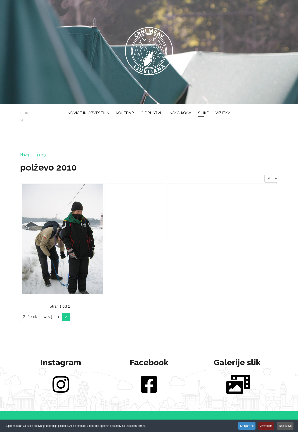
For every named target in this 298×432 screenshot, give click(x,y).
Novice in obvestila (88, 113)
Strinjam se (247, 426)
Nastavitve (285, 426)
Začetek (30, 317)
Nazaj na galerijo (33, 155)
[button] (21, 418)
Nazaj (47, 317)
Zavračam (266, 426)
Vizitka (222, 113)
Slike (203, 113)
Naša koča (181, 113)
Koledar (125, 113)
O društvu (152, 113)
